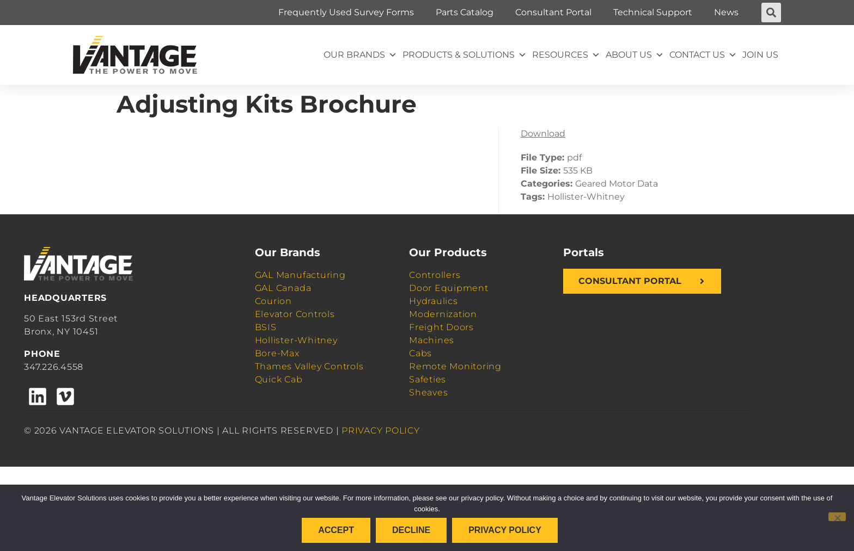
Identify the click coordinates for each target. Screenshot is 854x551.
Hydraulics (433, 301)
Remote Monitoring (455, 366)
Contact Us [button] (703, 55)
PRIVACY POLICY (380, 430)
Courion (273, 301)
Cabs (420, 353)
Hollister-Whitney (296, 340)
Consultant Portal (553, 12)
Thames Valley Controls (309, 366)
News (726, 12)
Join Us (760, 54)
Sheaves (428, 392)
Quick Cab (279, 379)
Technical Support (652, 12)
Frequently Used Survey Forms (346, 12)
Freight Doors (441, 327)
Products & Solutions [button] (464, 55)
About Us (635, 55)
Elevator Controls (295, 314)
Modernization (443, 314)
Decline (411, 530)
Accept (336, 530)
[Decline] (837, 516)
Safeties (427, 379)
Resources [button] (566, 55)
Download (543, 133)
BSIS (266, 327)
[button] (771, 12)
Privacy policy (504, 530)
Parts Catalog (464, 12)
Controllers (434, 275)
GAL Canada (283, 288)
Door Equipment (449, 288)
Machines (431, 340)
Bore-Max (277, 353)
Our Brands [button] (360, 55)
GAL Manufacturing (300, 275)
